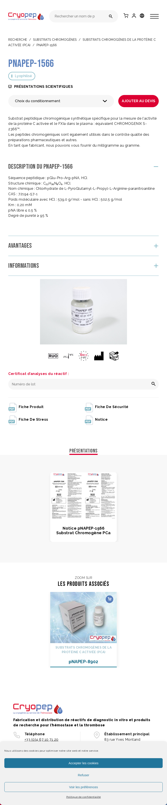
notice (96, 420)
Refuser (83, 775)
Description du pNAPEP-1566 (40, 167)
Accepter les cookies (83, 763)
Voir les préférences (83, 787)
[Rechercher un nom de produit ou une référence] (111, 16)
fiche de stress (28, 420)
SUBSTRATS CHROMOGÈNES (55, 39)
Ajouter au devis (138, 101)
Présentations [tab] (83, 451)
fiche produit (26, 407)
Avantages (20, 246)
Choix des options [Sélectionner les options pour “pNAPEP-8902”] (109, 599)
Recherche (17, 39)
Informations (23, 266)
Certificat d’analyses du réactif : (38, 374)
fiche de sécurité (107, 407)
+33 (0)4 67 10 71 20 (41, 739)
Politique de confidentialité (83, 796)
